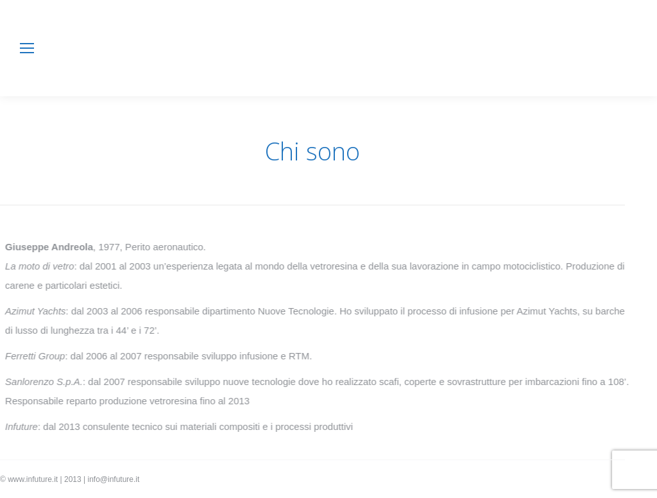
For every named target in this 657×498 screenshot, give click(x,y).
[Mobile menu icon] (27, 48)
